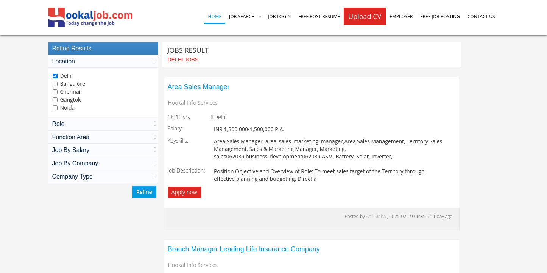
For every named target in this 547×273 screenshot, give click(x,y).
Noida (67, 107)
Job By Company (103, 163)
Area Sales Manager (199, 87)
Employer (401, 16)
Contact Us (481, 16)
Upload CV (364, 16)
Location (103, 61)
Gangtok (70, 99)
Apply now (184, 192)
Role (103, 124)
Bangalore (72, 83)
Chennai (70, 91)
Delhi (66, 75)
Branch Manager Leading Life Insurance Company (244, 249)
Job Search (242, 16)
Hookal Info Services (193, 102)
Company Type (103, 176)
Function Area (103, 137)
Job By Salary (103, 150)
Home (214, 16)
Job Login (279, 16)
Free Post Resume (319, 16)
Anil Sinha (376, 216)
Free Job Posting (440, 16)
